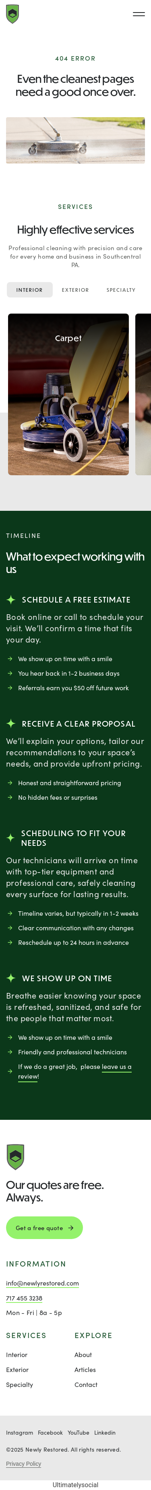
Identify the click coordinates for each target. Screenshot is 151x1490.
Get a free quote (39, 1228)
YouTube (78, 1432)
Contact (85, 1384)
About (83, 1354)
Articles (85, 1369)
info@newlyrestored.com (42, 1283)
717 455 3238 (24, 1298)
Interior (30, 290)
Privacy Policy (23, 1463)
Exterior (75, 290)
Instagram (19, 1432)
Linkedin (105, 1432)
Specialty (121, 290)
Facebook (50, 1432)
